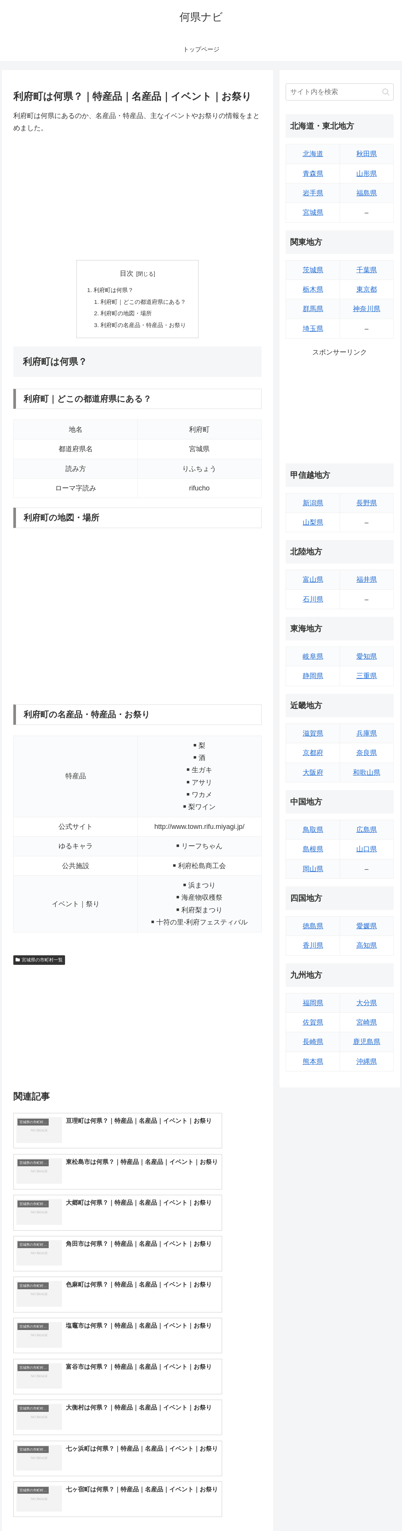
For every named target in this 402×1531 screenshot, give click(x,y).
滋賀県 (313, 733)
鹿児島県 (366, 1042)
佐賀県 (313, 1022)
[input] (339, 92)
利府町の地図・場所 (125, 315)
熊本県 (313, 1061)
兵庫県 (366, 733)
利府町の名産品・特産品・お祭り (143, 327)
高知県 (366, 945)
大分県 (366, 1003)
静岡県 (313, 676)
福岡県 (313, 1003)
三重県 (366, 676)
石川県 (313, 599)
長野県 (366, 503)
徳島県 (313, 926)
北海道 (313, 154)
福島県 (366, 193)
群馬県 (313, 309)
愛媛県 (366, 926)
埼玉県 (313, 328)
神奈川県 (366, 309)
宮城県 (313, 212)
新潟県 (313, 503)
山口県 (366, 849)
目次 (126, 273)
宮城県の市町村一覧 (39, 963)
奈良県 (366, 753)
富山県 (313, 579)
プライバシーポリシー (368, 1507)
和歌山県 (366, 772)
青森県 (313, 173)
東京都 (366, 289)
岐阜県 (313, 656)
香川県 (313, 945)
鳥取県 (313, 829)
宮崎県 (366, 1022)
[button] (385, 92)
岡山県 (313, 869)
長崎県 (313, 1042)
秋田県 (366, 154)
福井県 (366, 579)
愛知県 (366, 656)
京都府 (313, 753)
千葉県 (366, 270)
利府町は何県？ (112, 290)
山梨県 (313, 522)
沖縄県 (366, 1061)
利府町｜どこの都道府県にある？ (143, 303)
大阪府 (313, 772)
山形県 (366, 173)
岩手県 (313, 193)
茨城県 (313, 270)
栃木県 (313, 289)
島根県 (313, 849)
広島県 (366, 829)
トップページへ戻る (310, 1507)
